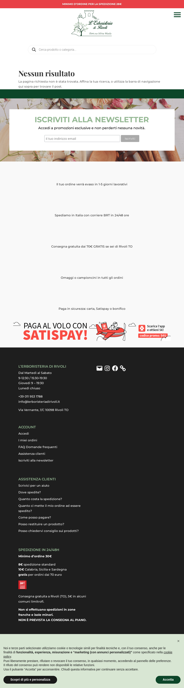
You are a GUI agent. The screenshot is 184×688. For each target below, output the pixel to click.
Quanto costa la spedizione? (40, 499)
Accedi (23, 433)
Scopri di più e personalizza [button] (30, 679)
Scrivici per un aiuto (33, 485)
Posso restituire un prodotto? (41, 524)
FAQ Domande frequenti (37, 446)
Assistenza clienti (31, 453)
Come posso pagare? (34, 517)
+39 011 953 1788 (30, 396)
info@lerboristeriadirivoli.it (39, 401)
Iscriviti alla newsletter (35, 460)
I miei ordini (27, 440)
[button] (178, 640)
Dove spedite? (29, 492)
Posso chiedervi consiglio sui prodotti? (48, 530)
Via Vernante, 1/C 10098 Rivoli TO (43, 409)
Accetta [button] (168, 679)
